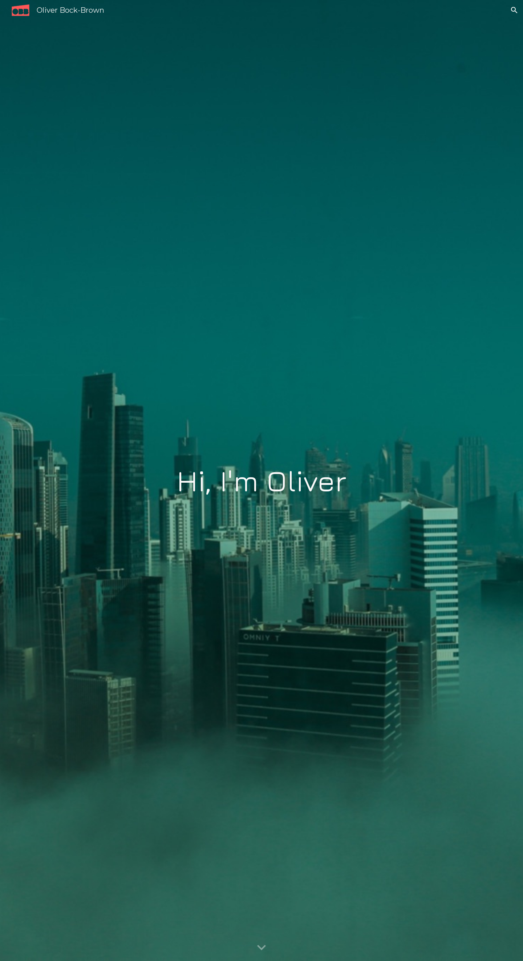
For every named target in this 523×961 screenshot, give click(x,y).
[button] (514, 10)
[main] (261, 480)
